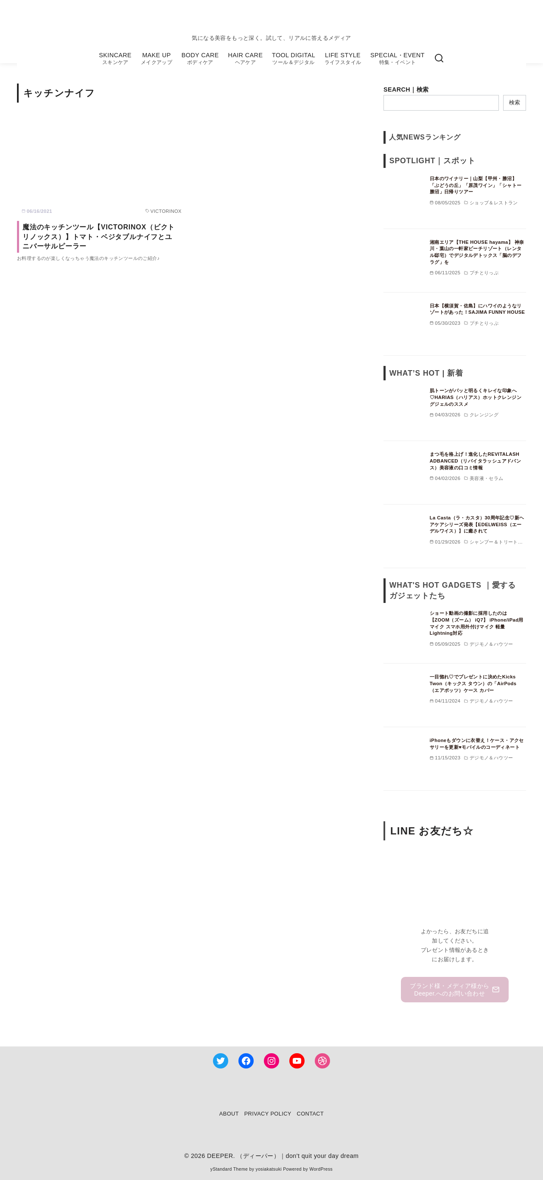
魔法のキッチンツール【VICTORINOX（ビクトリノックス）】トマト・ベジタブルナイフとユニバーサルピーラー (98, 236)
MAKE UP (156, 59)
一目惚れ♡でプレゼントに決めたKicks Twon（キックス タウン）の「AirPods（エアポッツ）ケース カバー (473, 683)
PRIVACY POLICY (267, 1113)
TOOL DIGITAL (293, 59)
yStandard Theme (229, 1169)
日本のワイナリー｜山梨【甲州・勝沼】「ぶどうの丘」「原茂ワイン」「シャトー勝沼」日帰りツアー (476, 185)
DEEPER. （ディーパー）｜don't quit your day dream (283, 1155)
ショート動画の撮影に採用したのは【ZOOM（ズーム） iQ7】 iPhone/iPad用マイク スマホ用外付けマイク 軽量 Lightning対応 (476, 623)
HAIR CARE (245, 59)
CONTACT (310, 1113)
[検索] (439, 58)
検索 (514, 102)
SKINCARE (115, 59)
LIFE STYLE (343, 59)
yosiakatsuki (269, 1169)
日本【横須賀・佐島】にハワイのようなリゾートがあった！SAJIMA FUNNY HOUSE (477, 309)
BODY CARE (200, 59)
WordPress (321, 1169)
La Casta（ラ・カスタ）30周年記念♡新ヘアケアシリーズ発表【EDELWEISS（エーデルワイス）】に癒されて (477, 524)
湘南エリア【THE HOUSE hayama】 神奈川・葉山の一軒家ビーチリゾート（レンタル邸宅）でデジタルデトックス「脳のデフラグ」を (477, 252)
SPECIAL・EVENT (397, 59)
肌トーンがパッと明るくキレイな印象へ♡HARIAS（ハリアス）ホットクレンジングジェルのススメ (475, 397)
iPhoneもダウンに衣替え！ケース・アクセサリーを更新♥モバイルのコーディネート (477, 744)
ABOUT (229, 1113)
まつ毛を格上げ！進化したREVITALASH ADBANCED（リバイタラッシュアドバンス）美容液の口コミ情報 (475, 461)
